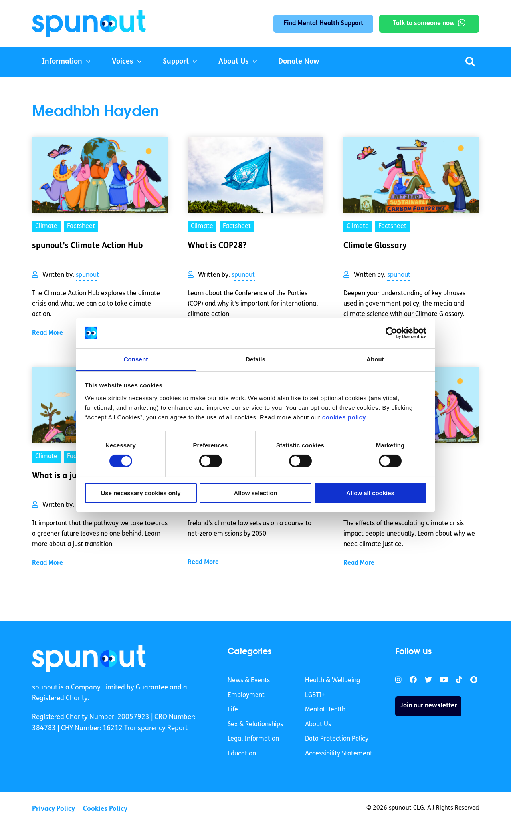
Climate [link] (46, 226)
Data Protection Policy (336, 739)
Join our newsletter (428, 706)
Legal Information (253, 739)
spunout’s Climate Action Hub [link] (87, 246)
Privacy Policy (53, 809)
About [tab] (375, 359)
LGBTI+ (315, 695)
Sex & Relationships (255, 724)
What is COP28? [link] (217, 246)
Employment (246, 695)
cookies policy (344, 417)
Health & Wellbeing (332, 680)
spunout (87, 275)
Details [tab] (255, 359)
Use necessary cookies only (140, 493)
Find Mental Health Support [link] (323, 23)
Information (62, 62)
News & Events (249, 680)
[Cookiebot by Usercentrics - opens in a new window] (391, 333)
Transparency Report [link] (156, 728)
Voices (122, 62)
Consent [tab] (136, 359)
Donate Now (298, 62)
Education (242, 754)
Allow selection (255, 493)
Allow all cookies (370, 493)
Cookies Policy (105, 809)
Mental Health (325, 710)
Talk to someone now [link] (424, 23)
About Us (233, 62)
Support (176, 62)
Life (233, 710)
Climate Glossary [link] (375, 246)
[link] (89, 658)
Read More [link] (47, 333)
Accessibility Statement (338, 754)
